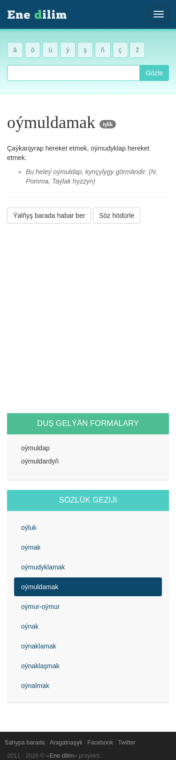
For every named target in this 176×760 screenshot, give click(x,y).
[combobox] (73, 73)
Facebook (100, 742)
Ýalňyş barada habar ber (49, 215)
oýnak (29, 626)
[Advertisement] (88, 318)
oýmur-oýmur (40, 606)
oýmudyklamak (43, 567)
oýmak (30, 547)
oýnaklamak (38, 646)
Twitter (127, 742)
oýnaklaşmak (40, 666)
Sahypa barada (25, 742)
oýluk (29, 527)
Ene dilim (62, 755)
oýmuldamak (39, 587)
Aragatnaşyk (66, 742)
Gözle (154, 73)
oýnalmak (35, 685)
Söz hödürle (116, 215)
